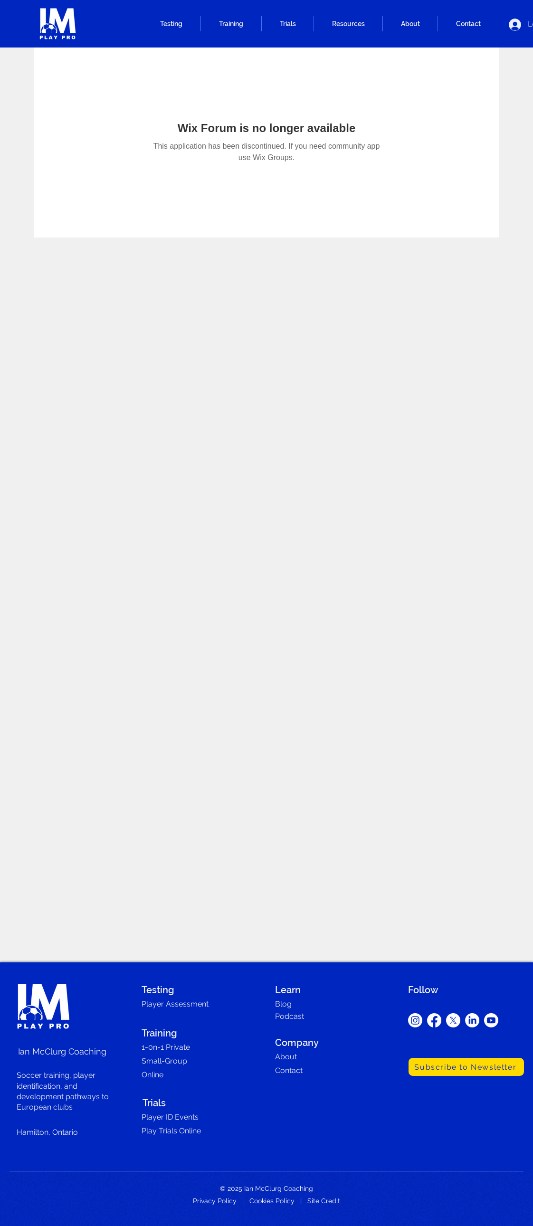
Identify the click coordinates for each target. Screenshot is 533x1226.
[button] (171, 23)
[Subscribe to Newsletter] (466, 1066)
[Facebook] (434, 1020)
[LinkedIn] (472, 1020)
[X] (453, 1020)
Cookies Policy (272, 1201)
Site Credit (323, 1201)
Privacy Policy (215, 1201)
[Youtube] (491, 1020)
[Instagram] (415, 1020)
